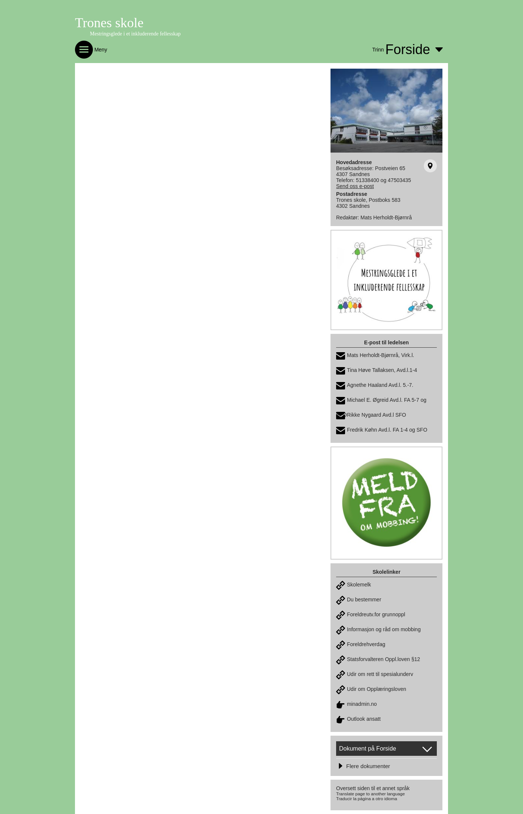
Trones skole (109, 22)
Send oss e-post (355, 186)
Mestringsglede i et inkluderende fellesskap (135, 34)
